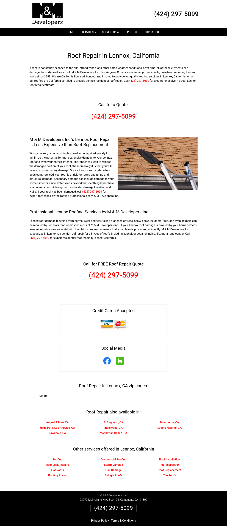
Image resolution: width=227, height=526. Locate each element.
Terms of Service (139, 525)
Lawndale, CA (57, 423)
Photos (132, 32)
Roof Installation (169, 450)
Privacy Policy (100, 511)
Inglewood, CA (113, 418)
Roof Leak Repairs (57, 455)
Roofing (57, 450)
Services (89, 33)
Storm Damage (113, 455)
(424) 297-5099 (176, 14)
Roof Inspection (170, 455)
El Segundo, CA (113, 413)
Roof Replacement (169, 460)
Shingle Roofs (113, 466)
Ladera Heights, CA (169, 418)
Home (70, 32)
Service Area (110, 32)
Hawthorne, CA (169, 413)
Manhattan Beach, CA (113, 423)
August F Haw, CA (57, 413)
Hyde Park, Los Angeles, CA (57, 418)
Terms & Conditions (123, 511)
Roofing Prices (57, 466)
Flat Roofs (57, 460)
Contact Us (152, 32)
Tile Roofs (169, 466)
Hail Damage (113, 460)
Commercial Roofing (113, 450)
